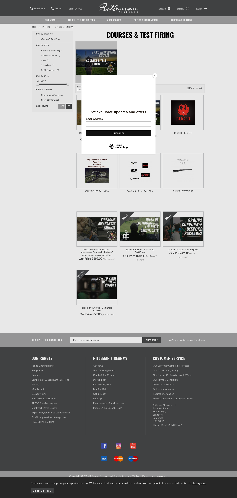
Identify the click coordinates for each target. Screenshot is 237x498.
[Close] (155, 75)
